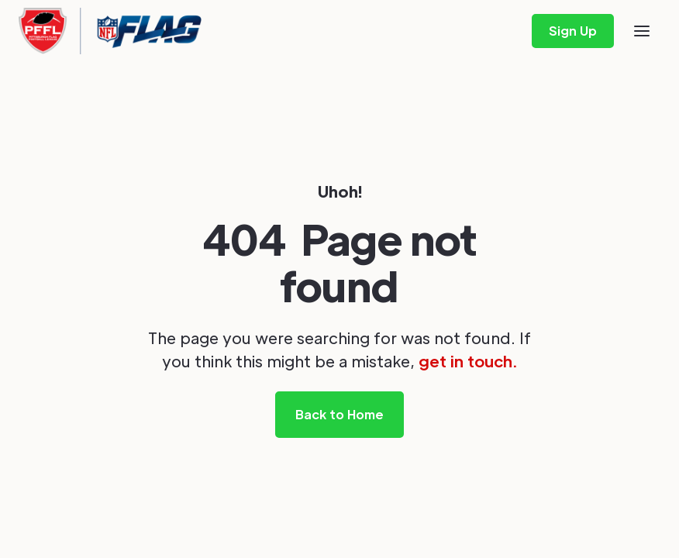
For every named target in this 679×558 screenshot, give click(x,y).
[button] (641, 31)
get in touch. (468, 361)
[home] (110, 31)
